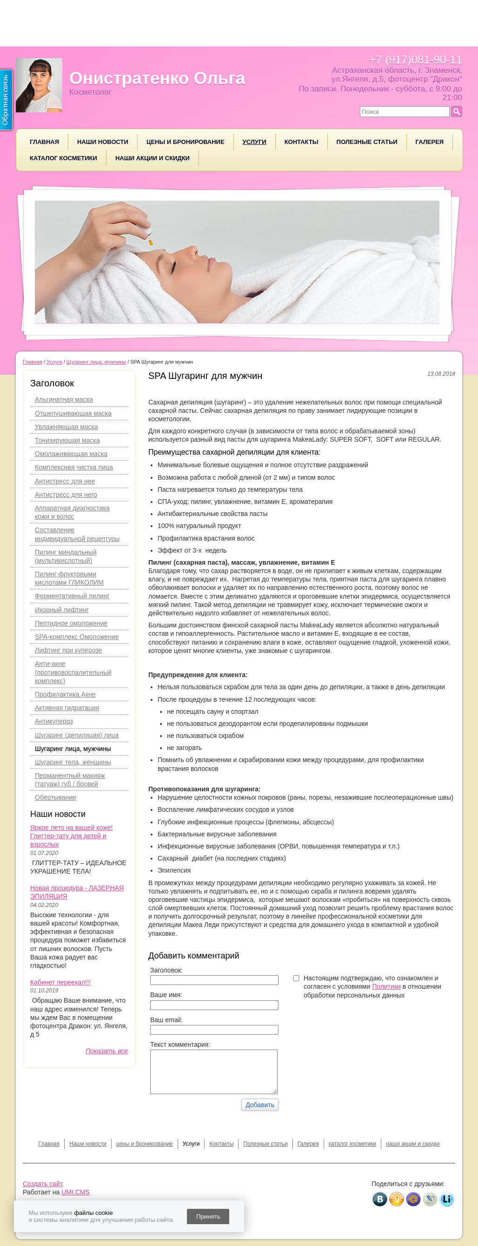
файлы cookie (93, 1212)
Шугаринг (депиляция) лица (77, 735)
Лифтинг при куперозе (68, 650)
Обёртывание (55, 797)
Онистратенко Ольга (157, 78)
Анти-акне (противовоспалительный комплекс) (73, 672)
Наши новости (102, 141)
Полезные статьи (367, 141)
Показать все (107, 1051)
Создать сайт (42, 1183)
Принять (208, 1216)
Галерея (430, 141)
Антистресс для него (66, 494)
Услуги (254, 141)
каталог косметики (63, 158)
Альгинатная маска (64, 399)
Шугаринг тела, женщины (73, 762)
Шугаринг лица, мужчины (73, 748)
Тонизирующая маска (67, 440)
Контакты (302, 141)
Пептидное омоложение (71, 623)
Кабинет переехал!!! (60, 982)
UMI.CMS (75, 1192)
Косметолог (90, 92)
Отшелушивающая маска (73, 413)
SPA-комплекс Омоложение (77, 636)
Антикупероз (54, 721)
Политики (386, 986)
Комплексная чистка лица (74, 467)
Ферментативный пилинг (72, 596)
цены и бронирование (185, 141)
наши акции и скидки (152, 158)
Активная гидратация (67, 707)
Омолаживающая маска (71, 453)
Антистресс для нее (65, 481)
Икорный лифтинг (62, 609)
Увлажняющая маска (66, 427)
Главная (44, 141)
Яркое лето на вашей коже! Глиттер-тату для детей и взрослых (71, 836)
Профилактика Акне (65, 694)
